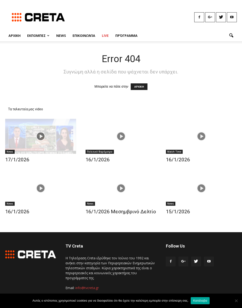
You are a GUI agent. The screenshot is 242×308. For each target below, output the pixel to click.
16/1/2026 (98, 160)
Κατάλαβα (200, 300)
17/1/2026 (17, 160)
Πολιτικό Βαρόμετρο (99, 151)
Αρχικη (15, 35)
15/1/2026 (178, 211)
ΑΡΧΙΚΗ (139, 86)
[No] (236, 300)
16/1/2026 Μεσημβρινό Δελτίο (121, 211)
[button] (231, 35)
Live (105, 35)
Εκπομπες (38, 35)
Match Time (174, 151)
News (61, 35)
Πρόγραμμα (126, 35)
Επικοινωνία (84, 35)
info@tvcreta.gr (87, 288)
